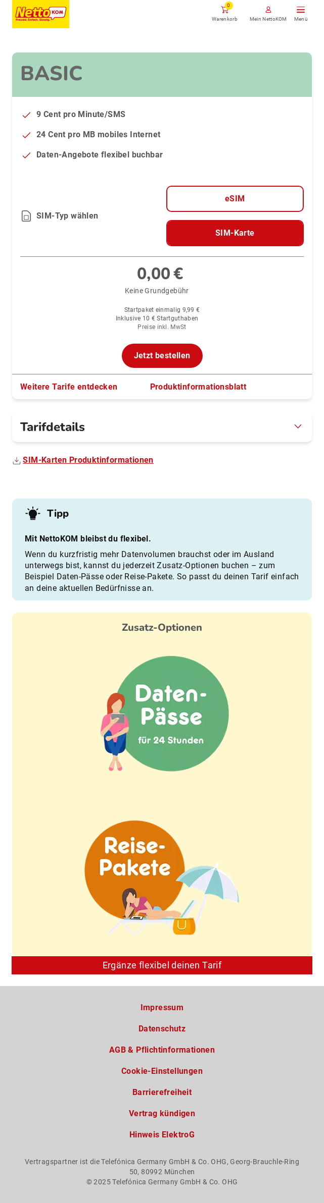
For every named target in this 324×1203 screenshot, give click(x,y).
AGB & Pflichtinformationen (162, 1050)
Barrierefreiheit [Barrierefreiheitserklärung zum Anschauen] (162, 1092)
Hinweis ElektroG (162, 1134)
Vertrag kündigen (162, 1113)
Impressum (162, 1007)
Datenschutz (162, 1028)
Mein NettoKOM (268, 19)
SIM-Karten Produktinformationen (88, 460)
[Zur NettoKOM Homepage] (40, 14)
